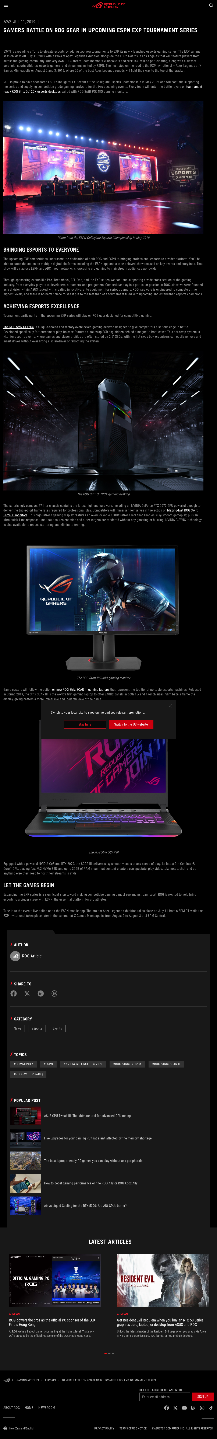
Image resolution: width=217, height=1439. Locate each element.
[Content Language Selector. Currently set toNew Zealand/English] (18, 1428)
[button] (5, 5)
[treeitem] (55, 1298)
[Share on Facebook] (13, 993)
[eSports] (50, 1380)
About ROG (11, 1408)
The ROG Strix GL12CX (18, 327)
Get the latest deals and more (160, 1390)
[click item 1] (109, 1353)
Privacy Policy (104, 1428)
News (17, 1028)
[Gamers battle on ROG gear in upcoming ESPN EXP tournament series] (109, 1380)
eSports (37, 1028)
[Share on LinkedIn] (40, 993)
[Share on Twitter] (27, 993)
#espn (48, 1064)
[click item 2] (113, 1353)
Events (57, 1028)
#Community (23, 1064)
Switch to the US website (131, 724)
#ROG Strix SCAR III (166, 1064)
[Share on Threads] (54, 993)
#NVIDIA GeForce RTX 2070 (83, 1064)
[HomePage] (6, 1380)
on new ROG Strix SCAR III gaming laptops (80, 690)
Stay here (84, 724)
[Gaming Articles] (28, 1380)
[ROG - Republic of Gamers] (108, 5)
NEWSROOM (46, 1408)
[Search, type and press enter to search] (211, 5)
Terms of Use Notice (133, 1428)
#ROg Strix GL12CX (127, 1064)
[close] (170, 705)
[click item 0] (105, 1353)
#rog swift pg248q (28, 1074)
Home (29, 1408)
